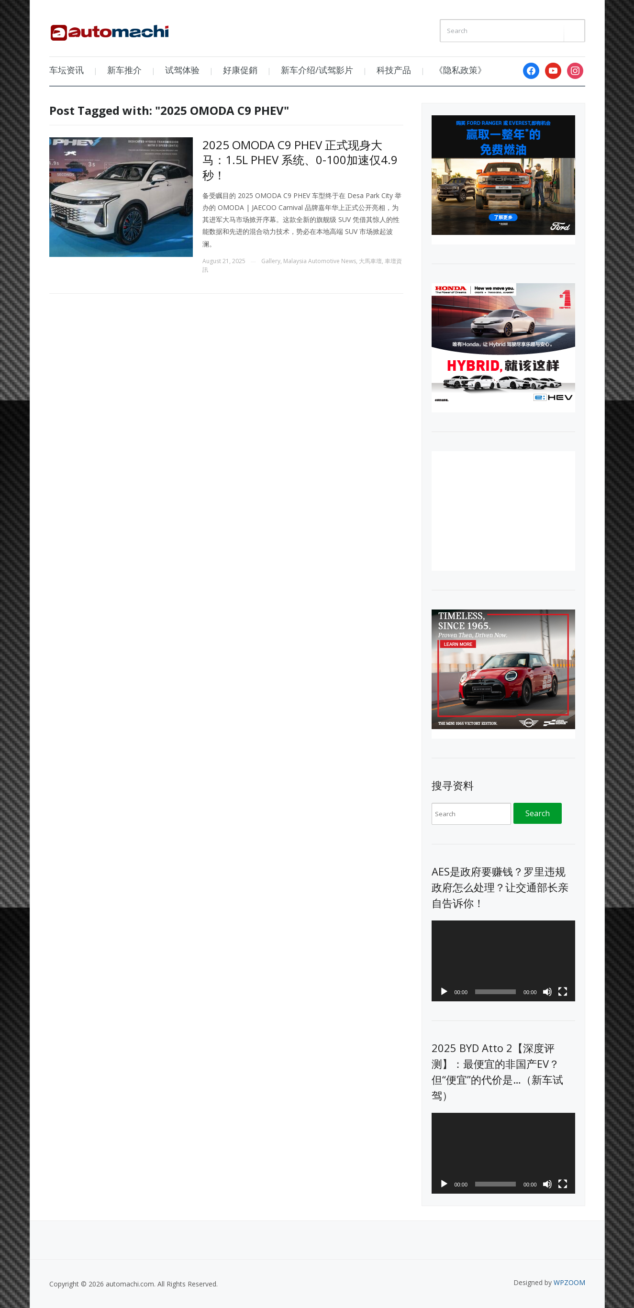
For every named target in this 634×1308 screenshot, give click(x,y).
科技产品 (394, 70)
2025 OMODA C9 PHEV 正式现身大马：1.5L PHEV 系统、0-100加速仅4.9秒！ (300, 159)
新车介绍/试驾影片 (317, 70)
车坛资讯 (66, 70)
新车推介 (124, 70)
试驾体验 (182, 70)
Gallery (270, 261)
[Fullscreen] (562, 992)
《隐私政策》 (460, 70)
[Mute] (547, 992)
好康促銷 (240, 70)
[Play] (444, 992)
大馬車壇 (370, 261)
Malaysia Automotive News (319, 261)
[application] (503, 960)
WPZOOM (569, 1282)
